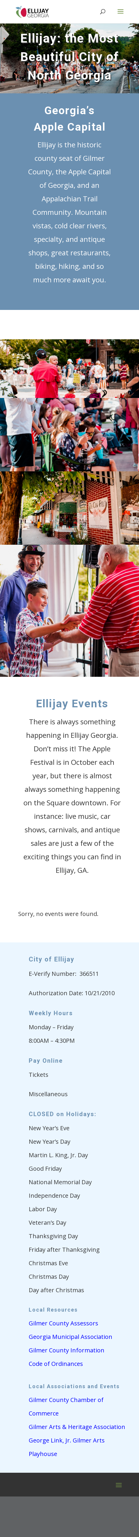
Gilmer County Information (66, 1350)
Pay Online (46, 1060)
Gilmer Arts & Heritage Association (77, 1427)
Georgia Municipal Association (70, 1337)
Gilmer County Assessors (63, 1323)
